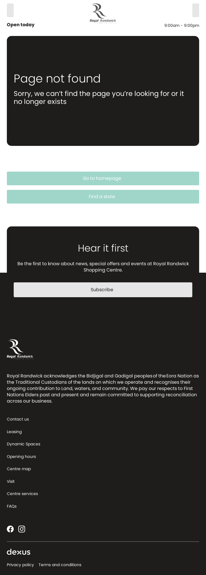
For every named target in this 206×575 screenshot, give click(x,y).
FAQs (12, 506)
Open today (21, 25)
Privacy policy (20, 565)
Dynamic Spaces (23, 444)
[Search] (10, 10)
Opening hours (21, 456)
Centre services (22, 493)
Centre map (19, 469)
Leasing (14, 432)
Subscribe (105, 289)
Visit (11, 481)
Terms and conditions (60, 565)
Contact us (18, 419)
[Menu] (195, 10)
